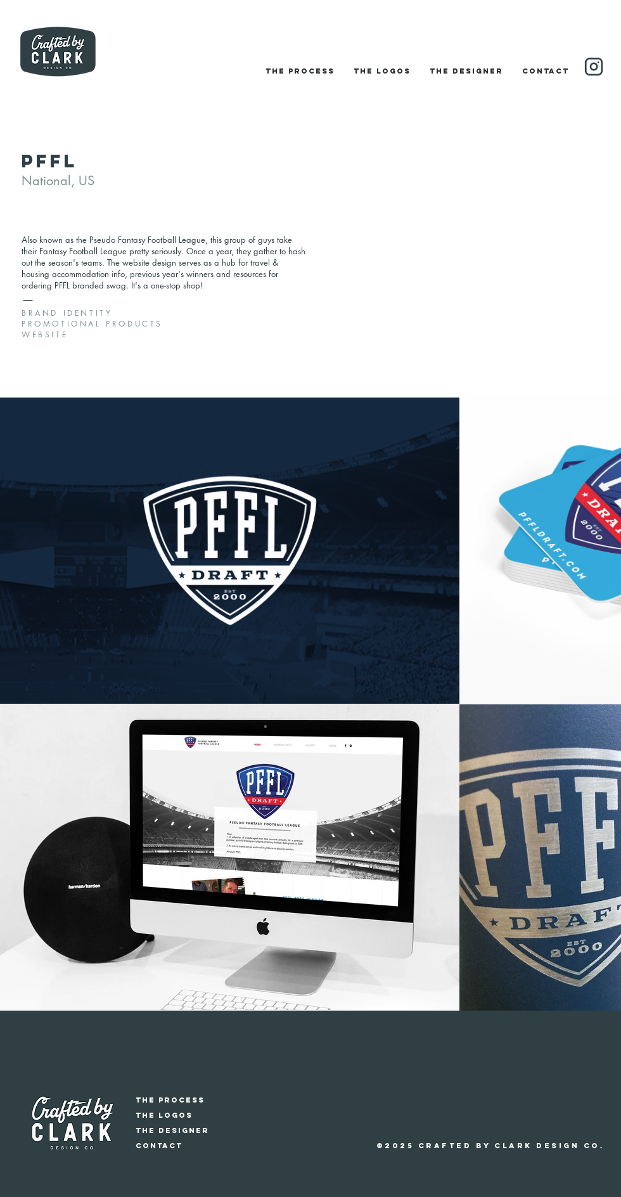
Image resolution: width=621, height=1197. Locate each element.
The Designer (172, 1130)
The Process (170, 1100)
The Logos (164, 1115)
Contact (159, 1145)
